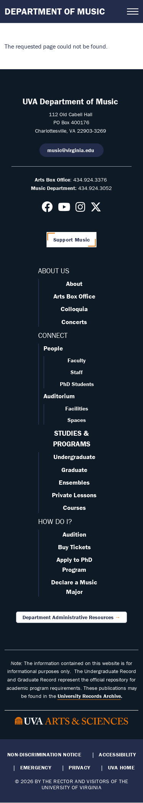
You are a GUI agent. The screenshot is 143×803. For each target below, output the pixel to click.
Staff (77, 372)
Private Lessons (74, 495)
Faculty (76, 360)
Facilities (76, 408)
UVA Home (121, 767)
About (74, 283)
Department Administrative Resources (68, 617)
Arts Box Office (74, 296)
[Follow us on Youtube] (64, 209)
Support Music (71, 239)
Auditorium (59, 396)
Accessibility (117, 754)
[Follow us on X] (95, 209)
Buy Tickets (74, 547)
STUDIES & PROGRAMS (71, 438)
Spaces (76, 419)
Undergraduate (74, 457)
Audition (74, 534)
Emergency (35, 767)
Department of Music (55, 11)
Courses (74, 507)
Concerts (74, 322)
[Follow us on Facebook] (47, 209)
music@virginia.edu (71, 150)
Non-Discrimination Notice (44, 754)
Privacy (79, 767)
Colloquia (74, 309)
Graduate (74, 470)
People (53, 348)
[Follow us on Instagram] (80, 209)
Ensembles (74, 482)
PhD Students (77, 384)
